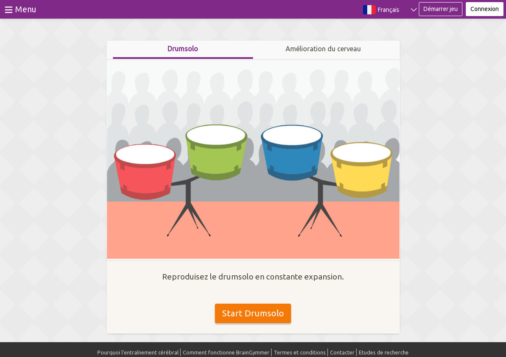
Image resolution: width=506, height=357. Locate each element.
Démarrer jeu (441, 9)
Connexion (484, 9)
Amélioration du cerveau (323, 49)
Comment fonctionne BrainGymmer (226, 352)
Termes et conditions (300, 352)
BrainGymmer (253, 7)
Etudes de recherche (384, 352)
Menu (25, 9)
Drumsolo (183, 49)
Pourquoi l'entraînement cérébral (138, 352)
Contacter (342, 352)
